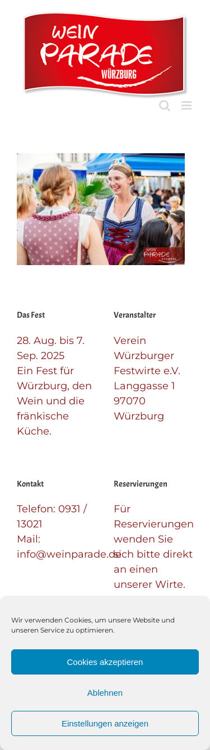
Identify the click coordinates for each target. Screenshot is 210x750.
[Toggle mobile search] (164, 105)
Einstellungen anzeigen (105, 723)
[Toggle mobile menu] (187, 105)
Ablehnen (105, 692)
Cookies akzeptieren (105, 662)
